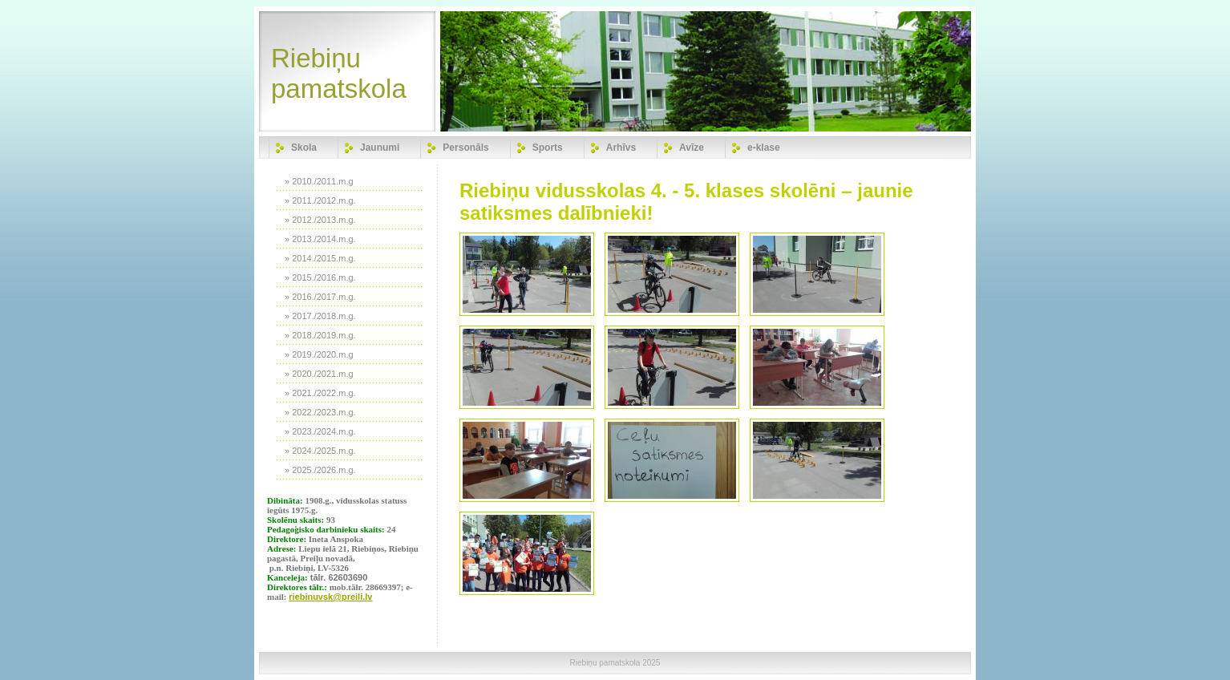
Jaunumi (379, 147)
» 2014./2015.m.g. (320, 258)
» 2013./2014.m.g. (320, 239)
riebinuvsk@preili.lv (330, 596)
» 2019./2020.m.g (319, 354)
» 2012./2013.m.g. (320, 220)
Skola (304, 147)
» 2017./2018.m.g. (320, 316)
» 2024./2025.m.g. (320, 450)
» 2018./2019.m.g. (320, 335)
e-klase (763, 147)
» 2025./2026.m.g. (320, 470)
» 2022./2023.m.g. (320, 412)
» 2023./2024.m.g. (320, 431)
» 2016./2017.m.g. (320, 297)
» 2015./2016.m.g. (320, 277)
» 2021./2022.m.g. (320, 393)
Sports (547, 147)
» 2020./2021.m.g (319, 373)
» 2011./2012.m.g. (320, 200)
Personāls (465, 147)
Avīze (691, 147)
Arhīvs (621, 147)
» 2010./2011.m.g (319, 181)
